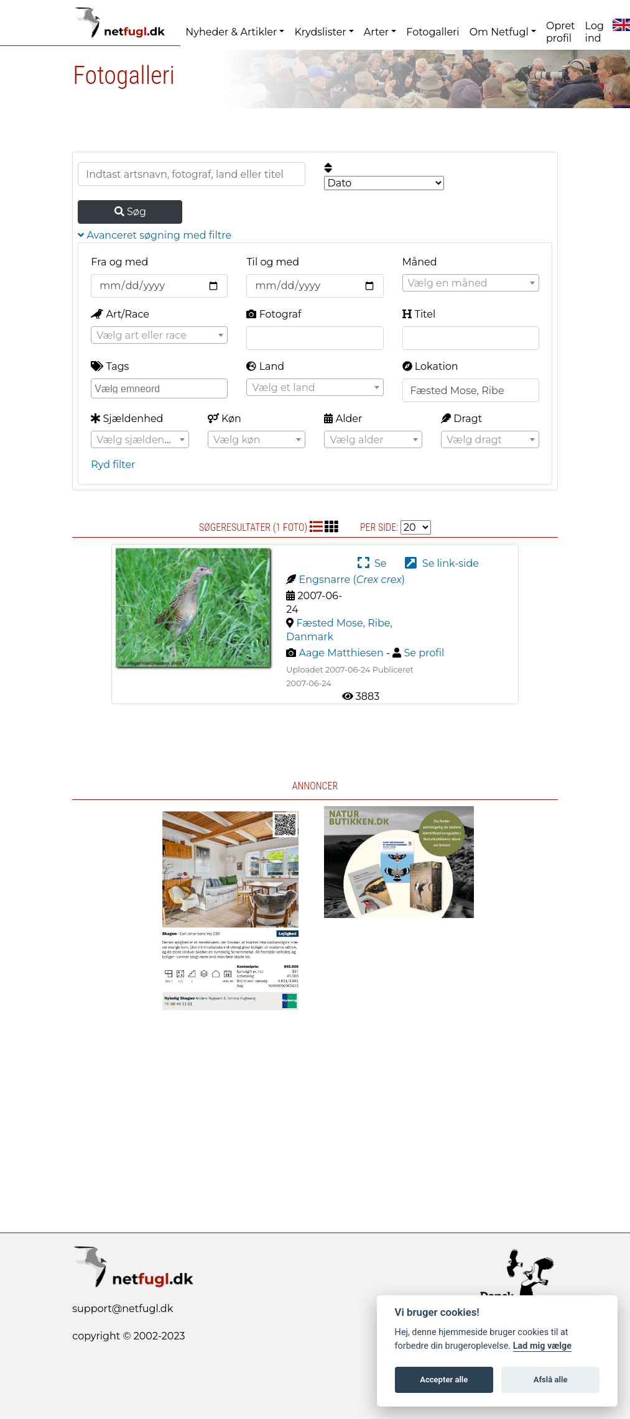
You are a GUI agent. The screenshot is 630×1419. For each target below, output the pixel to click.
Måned (419, 262)
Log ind (594, 32)
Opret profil (560, 32)
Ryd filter (113, 465)
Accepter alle (444, 1379)
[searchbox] (161, 387)
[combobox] (470, 283)
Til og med (272, 262)
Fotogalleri (432, 32)
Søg (130, 212)
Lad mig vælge (542, 1346)
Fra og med (119, 262)
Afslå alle (551, 1379)
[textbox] (471, 283)
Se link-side (441, 563)
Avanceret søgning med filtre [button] (154, 235)
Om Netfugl (499, 32)
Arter (376, 32)
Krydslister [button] (320, 32)
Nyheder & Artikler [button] (231, 32)
